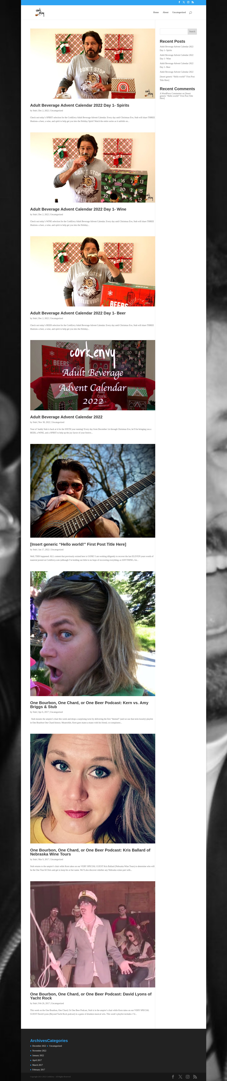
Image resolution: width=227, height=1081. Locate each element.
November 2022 (39, 1051)
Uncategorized (179, 12)
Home (156, 12)
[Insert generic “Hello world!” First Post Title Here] (78, 544)
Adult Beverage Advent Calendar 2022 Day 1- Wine (78, 209)
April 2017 (37, 1060)
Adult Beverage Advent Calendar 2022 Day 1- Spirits (79, 105)
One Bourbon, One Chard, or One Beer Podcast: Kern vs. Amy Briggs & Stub (89, 704)
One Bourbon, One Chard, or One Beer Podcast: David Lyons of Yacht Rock (91, 996)
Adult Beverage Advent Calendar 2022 (66, 417)
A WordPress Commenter (171, 93)
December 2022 (39, 1046)
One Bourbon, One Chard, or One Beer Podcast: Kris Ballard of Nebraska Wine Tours (90, 852)
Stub (35, 110)
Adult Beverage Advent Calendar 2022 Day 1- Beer (78, 313)
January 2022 (38, 1055)
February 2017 (38, 1070)
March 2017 (37, 1065)
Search (192, 31)
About (165, 12)
